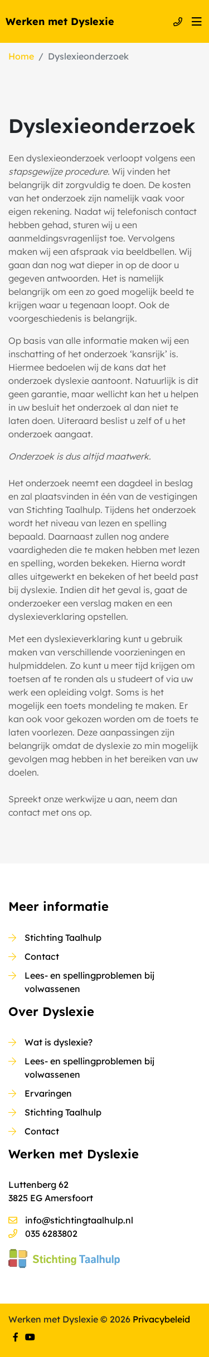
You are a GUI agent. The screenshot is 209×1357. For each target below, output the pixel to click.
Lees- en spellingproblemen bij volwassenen (89, 982)
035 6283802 (51, 1233)
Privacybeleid (161, 1319)
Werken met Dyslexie (60, 21)
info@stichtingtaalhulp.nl (79, 1220)
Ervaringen (48, 1093)
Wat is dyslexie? (59, 1042)
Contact (42, 956)
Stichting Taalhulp (63, 937)
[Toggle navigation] (196, 21)
